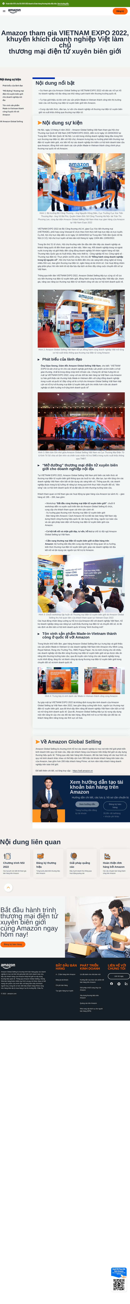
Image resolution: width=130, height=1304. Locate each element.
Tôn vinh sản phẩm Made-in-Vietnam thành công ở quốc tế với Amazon (13, 110)
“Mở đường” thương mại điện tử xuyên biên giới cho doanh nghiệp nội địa (13, 95)
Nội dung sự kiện (10, 79)
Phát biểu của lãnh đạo (13, 85)
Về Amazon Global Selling (11, 121)
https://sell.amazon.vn (83, 771)
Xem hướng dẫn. (63, 3)
